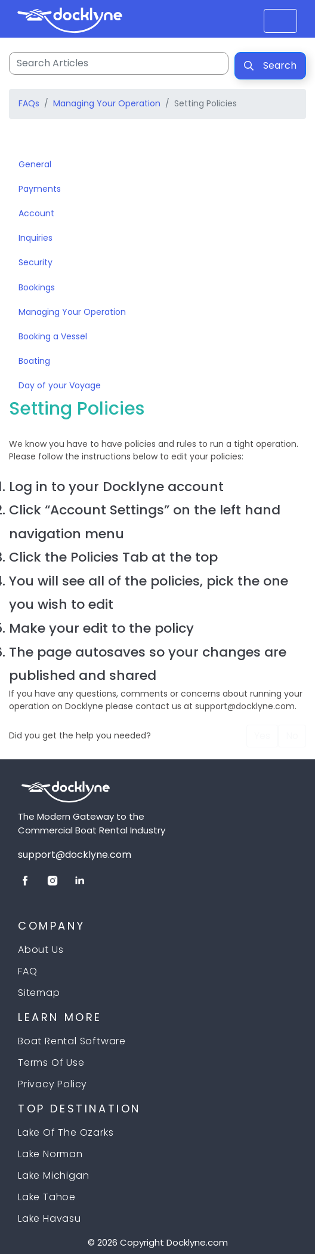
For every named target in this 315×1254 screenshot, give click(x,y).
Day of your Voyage (59, 385)
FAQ (27, 971)
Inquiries (35, 238)
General (34, 164)
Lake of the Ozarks (65, 1132)
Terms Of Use (51, 1062)
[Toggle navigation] (25, 140)
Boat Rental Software (72, 1041)
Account (36, 213)
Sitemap (39, 992)
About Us (40, 949)
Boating (34, 361)
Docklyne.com (197, 1242)
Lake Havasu (49, 1218)
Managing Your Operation (106, 103)
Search (270, 65)
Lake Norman (50, 1154)
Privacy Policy (52, 1084)
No (292, 736)
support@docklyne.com (74, 854)
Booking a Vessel (52, 336)
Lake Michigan (53, 1175)
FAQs (28, 103)
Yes (262, 736)
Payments (39, 189)
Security (35, 262)
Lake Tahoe (47, 1197)
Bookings (36, 287)
